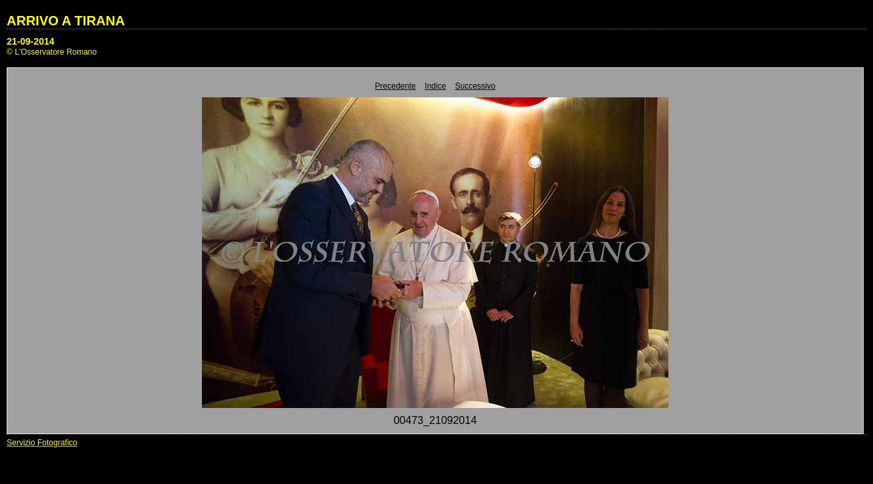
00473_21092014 (435, 420)
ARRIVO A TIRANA (66, 20)
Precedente (395, 86)
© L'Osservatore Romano (52, 52)
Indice (435, 86)
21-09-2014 (31, 41)
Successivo (475, 86)
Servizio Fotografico (42, 442)
